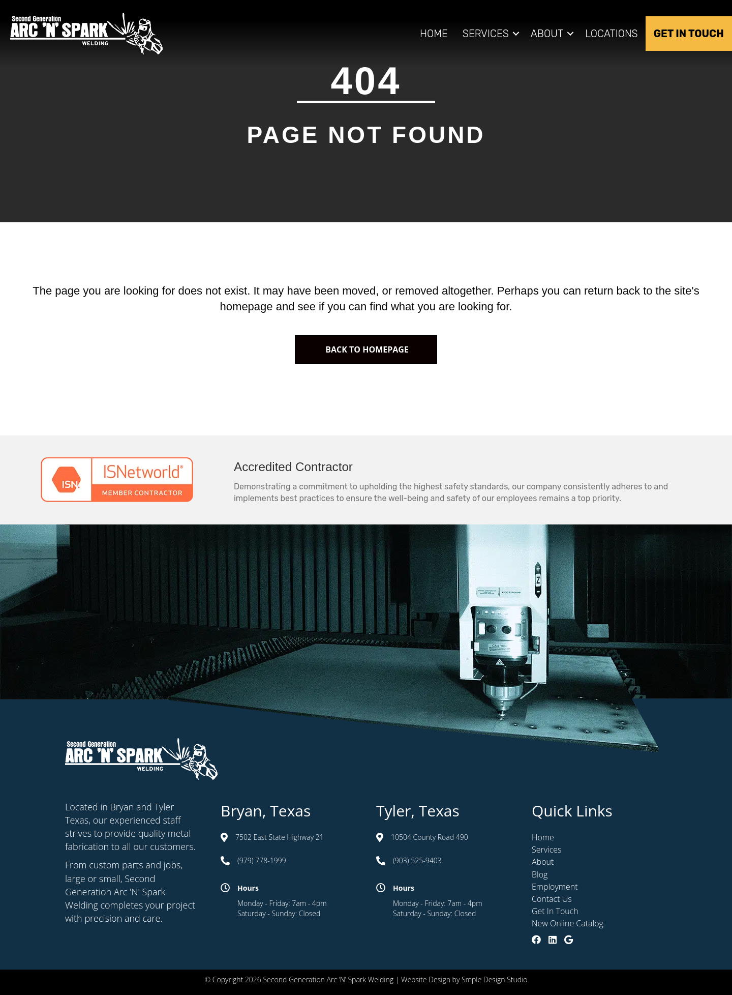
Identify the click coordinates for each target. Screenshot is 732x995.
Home (434, 33)
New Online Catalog (567, 923)
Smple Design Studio (495, 979)
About (547, 33)
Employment (555, 886)
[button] (516, 33)
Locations (611, 33)
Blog (539, 874)
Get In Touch (689, 33)
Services (486, 33)
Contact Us (552, 898)
